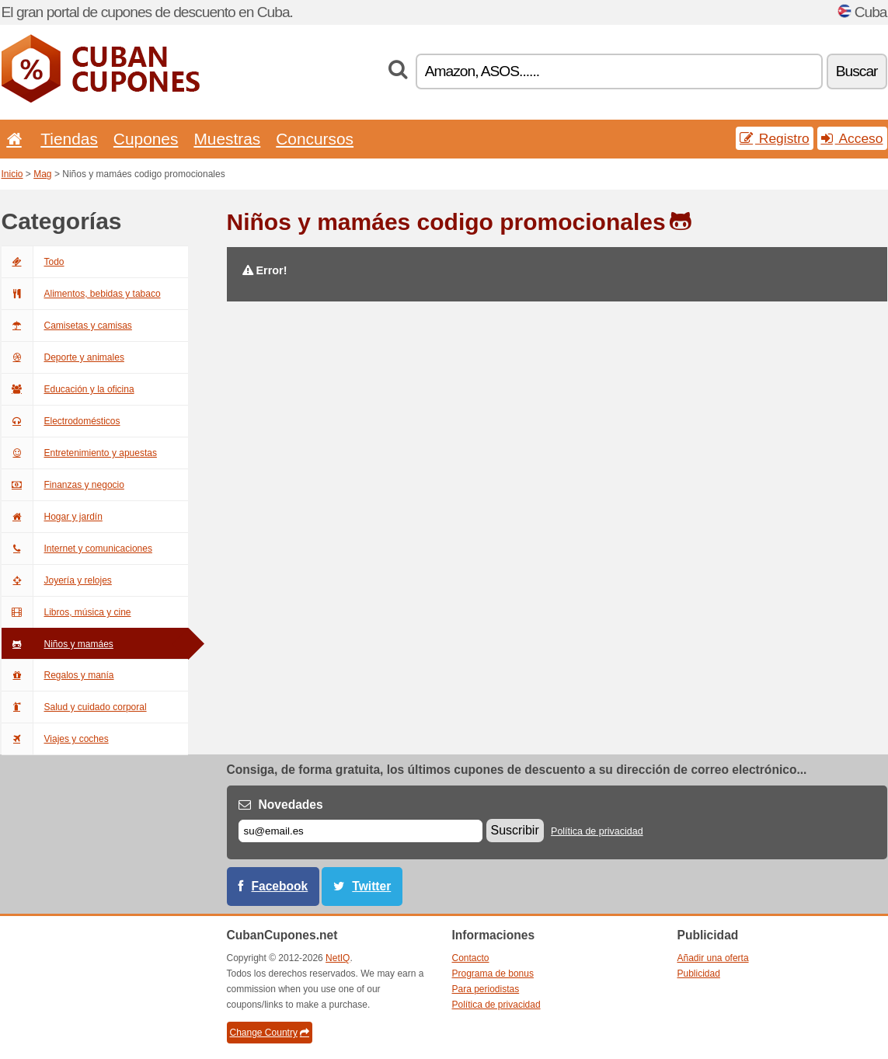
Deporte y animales (63, 357)
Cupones (146, 139)
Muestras (226, 139)
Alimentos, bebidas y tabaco (81, 293)
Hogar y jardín (52, 516)
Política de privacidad (597, 831)
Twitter (371, 886)
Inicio (12, 174)
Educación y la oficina (68, 389)
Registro (775, 138)
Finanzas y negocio (63, 484)
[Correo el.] (360, 831)
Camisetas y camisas (67, 325)
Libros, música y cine (66, 612)
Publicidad (698, 973)
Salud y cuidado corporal (74, 707)
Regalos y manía (58, 675)
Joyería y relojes (57, 580)
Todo (33, 261)
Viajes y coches (55, 738)
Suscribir (515, 830)
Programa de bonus (493, 973)
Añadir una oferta (713, 958)
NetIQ (338, 958)
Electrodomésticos (61, 421)
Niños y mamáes (57, 644)
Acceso (852, 138)
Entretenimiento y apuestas (79, 453)
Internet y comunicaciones (77, 548)
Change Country (269, 1032)
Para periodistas (486, 989)
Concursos (314, 139)
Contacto (470, 958)
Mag (42, 174)
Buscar (857, 71)
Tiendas (69, 139)
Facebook (280, 886)
